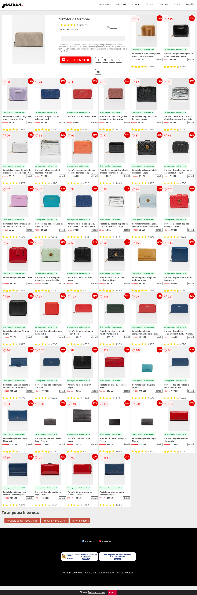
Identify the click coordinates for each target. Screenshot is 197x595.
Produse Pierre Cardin (55, 520)
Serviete (149, 4)
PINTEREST (106, 541)
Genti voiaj (163, 4)
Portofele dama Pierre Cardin (22, 520)
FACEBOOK (89, 541)
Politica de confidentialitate (99, 572)
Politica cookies (125, 572)
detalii (159, 59)
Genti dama (104, 4)
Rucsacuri (136, 4)
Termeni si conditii (72, 572)
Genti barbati (120, 4)
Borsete (177, 4)
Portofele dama (80, 520)
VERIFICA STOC (76, 60)
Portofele (190, 4)
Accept (112, 592)
